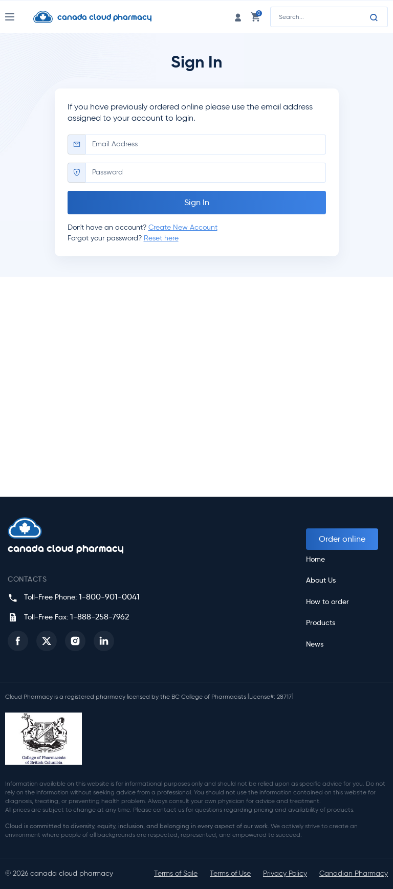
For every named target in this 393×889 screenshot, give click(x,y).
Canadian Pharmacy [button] (353, 873)
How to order (327, 601)
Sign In (196, 202)
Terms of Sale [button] (176, 873)
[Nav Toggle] (19, 17)
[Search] (374, 17)
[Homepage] (100, 17)
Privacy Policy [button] (285, 873)
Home (315, 559)
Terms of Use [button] (230, 873)
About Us (321, 580)
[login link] (238, 16)
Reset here (161, 238)
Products (320, 622)
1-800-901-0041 (109, 597)
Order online (342, 539)
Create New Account (182, 227)
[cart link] (255, 16)
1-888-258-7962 (99, 616)
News (314, 644)
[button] (18, 641)
